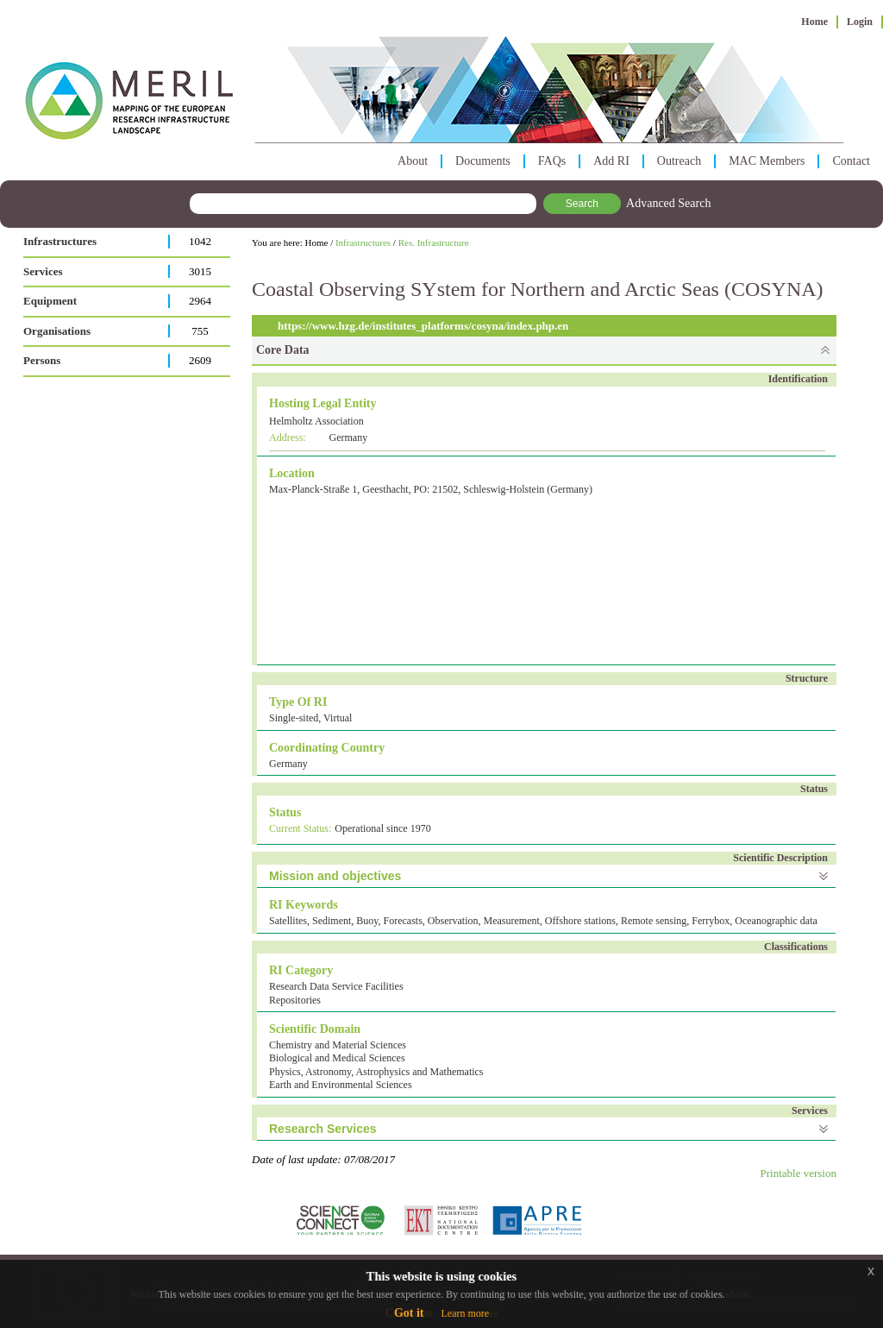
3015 (200, 271)
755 (200, 330)
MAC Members (767, 160)
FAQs (552, 160)
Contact (851, 160)
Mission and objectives (335, 876)
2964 (200, 300)
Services (42, 271)
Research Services (323, 1129)
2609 (200, 360)
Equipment (50, 300)
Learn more (465, 1313)
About (413, 160)
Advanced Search (668, 203)
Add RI (611, 160)
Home (814, 22)
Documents (482, 160)
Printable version (798, 1173)
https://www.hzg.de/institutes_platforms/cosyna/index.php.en (423, 325)
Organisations (57, 330)
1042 (200, 241)
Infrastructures (60, 241)
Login (860, 22)
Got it (409, 1312)
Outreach (679, 160)
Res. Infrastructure (433, 242)
